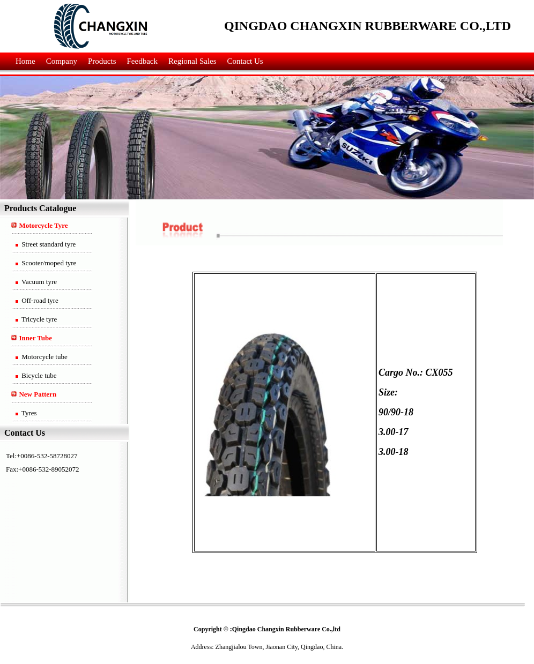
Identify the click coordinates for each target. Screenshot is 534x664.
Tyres (28, 413)
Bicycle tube (38, 375)
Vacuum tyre (38, 282)
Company (61, 61)
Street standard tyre (48, 244)
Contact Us (245, 61)
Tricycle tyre (38, 319)
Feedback (142, 61)
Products (102, 61)
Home (25, 61)
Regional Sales (192, 61)
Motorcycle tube (44, 357)
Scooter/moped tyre (48, 263)
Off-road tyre (39, 300)
